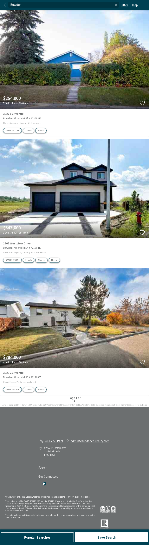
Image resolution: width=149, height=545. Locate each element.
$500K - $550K (12, 260)
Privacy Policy (73, 496)
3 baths (41, 260)
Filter (124, 5)
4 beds (28, 389)
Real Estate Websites (31, 496)
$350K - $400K (12, 389)
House (41, 130)
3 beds (28, 130)
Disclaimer (85, 496)
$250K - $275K (12, 130)
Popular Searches (37, 537)
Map (135, 5)
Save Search (107, 537)
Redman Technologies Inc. (54, 496)
